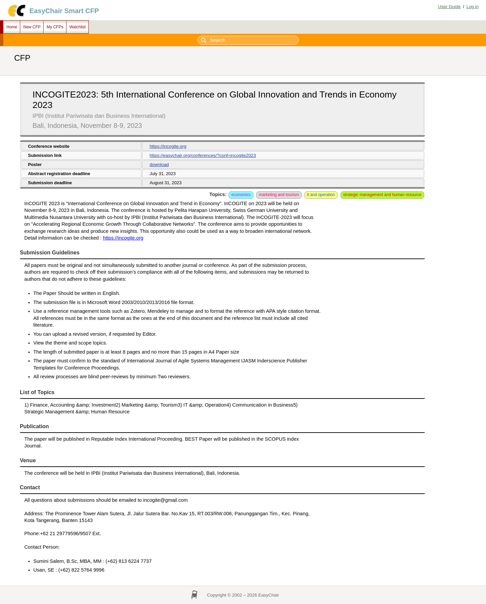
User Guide (449, 6)
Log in (472, 6)
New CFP (31, 27)
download (159, 164)
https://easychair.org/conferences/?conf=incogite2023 (203, 155)
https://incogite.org (168, 146)
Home (11, 27)
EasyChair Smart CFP (64, 11)
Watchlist (78, 27)
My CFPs (55, 27)
